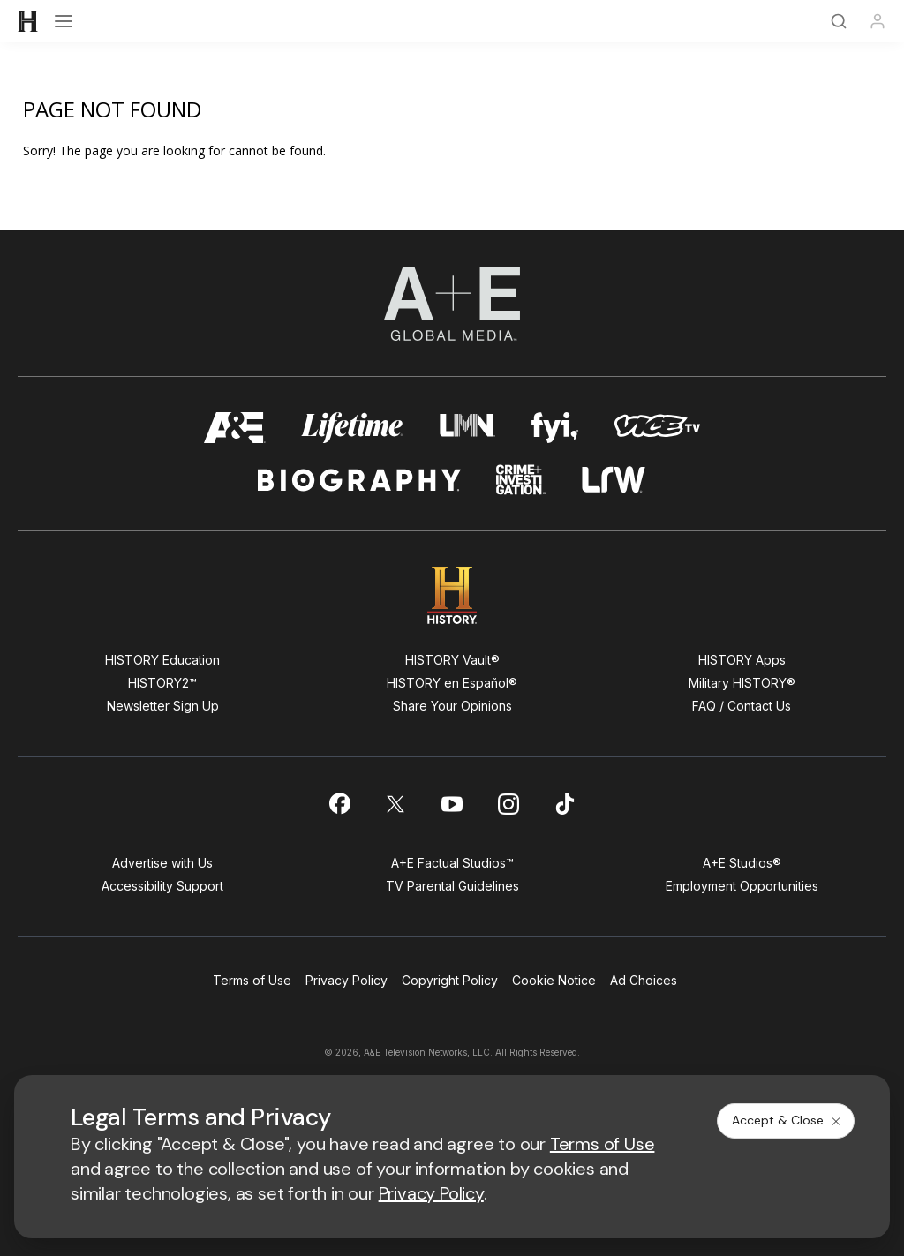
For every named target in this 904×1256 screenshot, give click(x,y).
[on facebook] (339, 803)
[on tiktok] (565, 804)
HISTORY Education (162, 659)
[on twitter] (395, 804)
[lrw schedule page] (614, 479)
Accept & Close (787, 1120)
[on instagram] (508, 804)
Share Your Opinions (452, 705)
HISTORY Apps (742, 659)
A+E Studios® (742, 862)
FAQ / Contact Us (741, 705)
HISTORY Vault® (452, 659)
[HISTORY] (28, 21)
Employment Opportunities (742, 885)
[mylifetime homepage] (352, 427)
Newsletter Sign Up (163, 705)
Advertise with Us (162, 862)
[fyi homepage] (555, 427)
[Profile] (877, 21)
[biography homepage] (359, 479)
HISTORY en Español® (452, 682)
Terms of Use (252, 980)
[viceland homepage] (656, 427)
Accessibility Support (162, 885)
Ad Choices (643, 980)
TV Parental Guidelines (452, 885)
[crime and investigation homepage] (521, 479)
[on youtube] (452, 804)
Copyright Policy (450, 980)
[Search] (839, 21)
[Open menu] (63, 21)
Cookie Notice (554, 980)
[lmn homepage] (467, 427)
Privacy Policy (346, 980)
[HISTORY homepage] (452, 595)
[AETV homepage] (235, 427)
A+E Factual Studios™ (452, 862)
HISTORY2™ (162, 682)
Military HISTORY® (742, 682)
